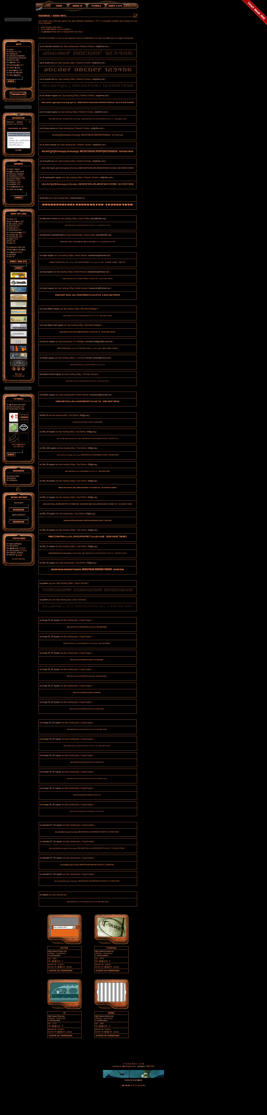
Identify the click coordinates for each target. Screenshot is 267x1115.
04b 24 (45, 415)
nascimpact (18, 503)
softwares (13, 480)
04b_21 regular (48, 546)
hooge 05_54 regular (51, 637)
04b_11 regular (48, 497)
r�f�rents (13, 548)
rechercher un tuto (16, 409)
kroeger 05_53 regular (51, 723)
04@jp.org (84, 415)
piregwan (141, 1066)
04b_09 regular (48, 481)
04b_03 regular (48, 432)
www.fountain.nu (77, 198)
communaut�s (15, 232)
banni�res (13, 70)
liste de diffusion (16, 73)
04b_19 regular (48, 514)
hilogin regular (48, 358)
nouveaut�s (14, 65)
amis (11, 219)
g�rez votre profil (16, 172)
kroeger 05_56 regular (52, 772)
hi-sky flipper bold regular (52, 325)
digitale (46, 895)
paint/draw (13, 230)
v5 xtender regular (49, 96)
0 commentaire (54, 955)
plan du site (14, 60)
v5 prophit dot (48, 63)
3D (10, 241)
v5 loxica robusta (49, 145)
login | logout (14, 169)
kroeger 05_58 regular (52, 805)
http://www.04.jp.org (56, 1016)
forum (11, 52)
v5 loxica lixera (48, 128)
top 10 (11, 257)
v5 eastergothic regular (51, 177)
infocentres (13, 546)
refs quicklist (14, 550)
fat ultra (45, 198)
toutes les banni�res (133, 1080)
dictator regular (48, 395)
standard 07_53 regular (52, 825)
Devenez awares (14, 122)
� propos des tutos (17, 405)
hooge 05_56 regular (51, 669)
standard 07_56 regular (52, 874)
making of (13, 54)
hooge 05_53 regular (51, 620)
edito (11, 50)
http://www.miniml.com (104, 1016)
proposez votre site (17, 247)
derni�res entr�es (17, 250)
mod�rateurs (15, 187)
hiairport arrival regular (51, 374)
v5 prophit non (48, 161)
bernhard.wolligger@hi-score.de (98, 341)
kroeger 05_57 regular (52, 788)
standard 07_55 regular (52, 858)
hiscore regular (48, 341)
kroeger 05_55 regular (52, 755)
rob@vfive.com (102, 46)
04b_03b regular (49, 448)
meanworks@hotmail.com (99, 255)
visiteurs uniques (16, 553)
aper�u (19, 149)
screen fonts (14, 476)
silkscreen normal (49, 219)
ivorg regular (47, 272)
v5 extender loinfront (50, 46)
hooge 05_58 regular (51, 702)
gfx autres (13, 224)
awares (12, 180)
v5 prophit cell (48, 79)
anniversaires (14, 178)
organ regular (47, 255)
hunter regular (48, 288)
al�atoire (13, 252)
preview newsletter (17, 56)
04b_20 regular (48, 530)
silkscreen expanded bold (52, 235)
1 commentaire (101, 1020)
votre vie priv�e (16, 189)
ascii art (12, 228)
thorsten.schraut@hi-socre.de (97, 358)
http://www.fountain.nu (104, 951)
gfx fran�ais (14, 222)
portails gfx (13, 235)
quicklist (12, 254)
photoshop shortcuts (17, 58)
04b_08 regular (48, 464)
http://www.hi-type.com (57, 951)
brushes (12, 478)
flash (11, 239)
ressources (13, 237)
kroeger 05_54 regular (52, 739)
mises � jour (14, 68)
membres (13, 176)
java (11, 243)
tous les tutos (14, 407)
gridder (45, 583)
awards (12, 555)
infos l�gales (15, 75)
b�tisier (12, 62)
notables (12, 184)
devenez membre (16, 174)
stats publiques (15, 544)
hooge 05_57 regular (51, 686)
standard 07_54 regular (52, 841)
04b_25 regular (48, 563)
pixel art (12, 226)
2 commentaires (101, 955)
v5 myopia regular (49, 112)
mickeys (12, 182)
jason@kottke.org (98, 219)
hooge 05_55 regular (51, 653)
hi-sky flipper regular (50, 309)
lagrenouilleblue (18, 515)
